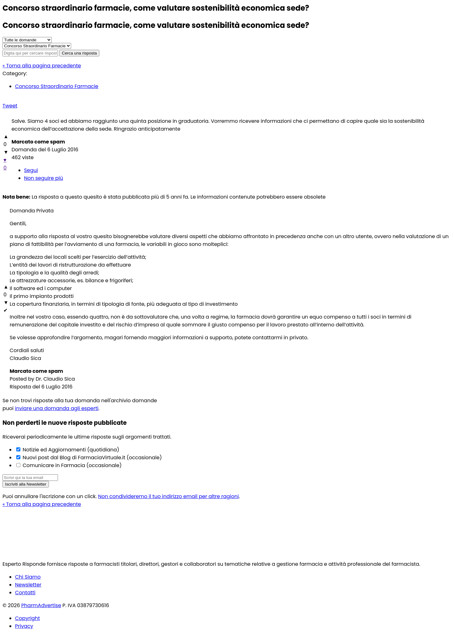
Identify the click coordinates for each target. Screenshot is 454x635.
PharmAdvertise (41, 605)
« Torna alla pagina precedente (42, 65)
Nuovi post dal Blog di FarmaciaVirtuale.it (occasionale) (91, 457)
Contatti (25, 592)
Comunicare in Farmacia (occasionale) (71, 465)
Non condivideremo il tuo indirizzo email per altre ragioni (168, 496)
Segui (31, 170)
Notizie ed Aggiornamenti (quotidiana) (70, 449)
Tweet (10, 105)
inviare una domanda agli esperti (57, 408)
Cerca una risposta (79, 53)
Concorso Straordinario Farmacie (56, 86)
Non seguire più (43, 178)
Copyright (27, 618)
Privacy (24, 626)
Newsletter (28, 584)
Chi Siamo (28, 576)
